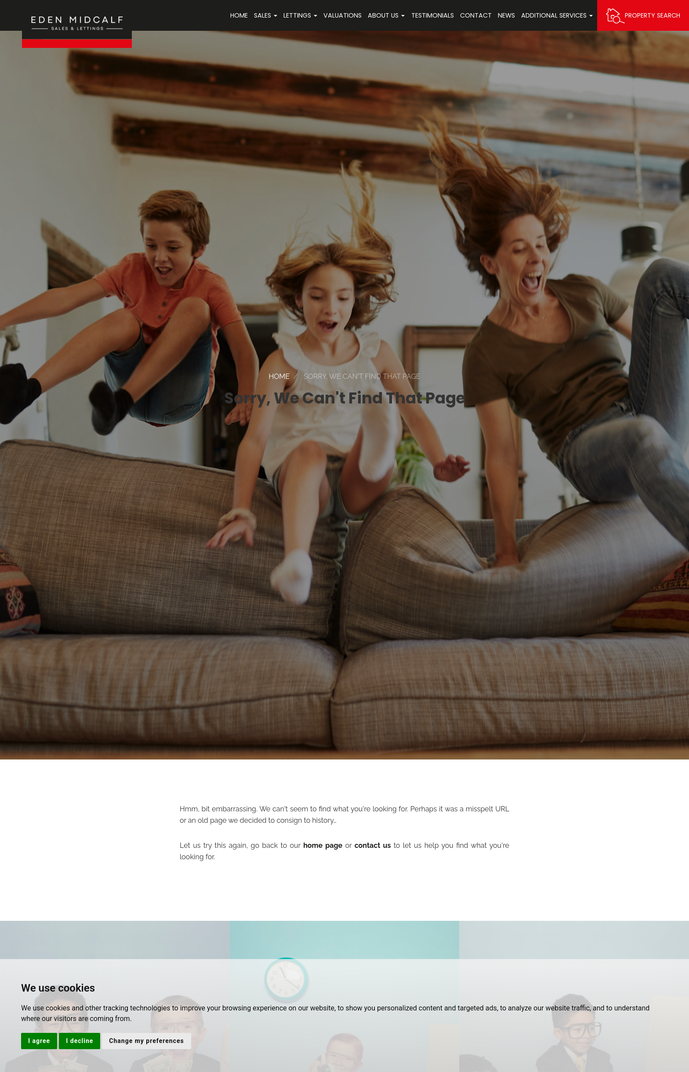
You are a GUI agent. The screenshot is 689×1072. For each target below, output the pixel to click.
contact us (373, 845)
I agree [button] (39, 1040)
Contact (476, 15)
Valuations (342, 15)
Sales (265, 15)
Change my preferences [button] (146, 1040)
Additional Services (557, 15)
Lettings (300, 15)
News (506, 15)
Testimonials (432, 15)
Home (239, 15)
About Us (386, 15)
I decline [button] (79, 1040)
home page (322, 845)
